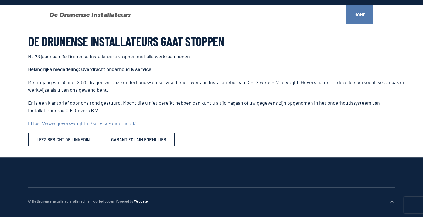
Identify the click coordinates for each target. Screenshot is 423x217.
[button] (392, 202)
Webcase (141, 201)
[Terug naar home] (90, 14)
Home (359, 15)
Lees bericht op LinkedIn (63, 139)
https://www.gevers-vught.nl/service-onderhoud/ (82, 123)
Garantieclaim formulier (138, 139)
